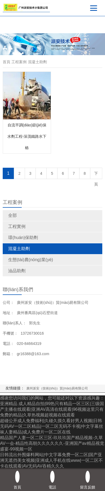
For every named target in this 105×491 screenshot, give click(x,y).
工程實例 (17, 226)
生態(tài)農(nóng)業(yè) (30, 259)
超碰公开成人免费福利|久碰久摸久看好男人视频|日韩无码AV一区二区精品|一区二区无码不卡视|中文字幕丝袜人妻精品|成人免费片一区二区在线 (51, 426)
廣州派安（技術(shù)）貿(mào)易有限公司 (57, 388)
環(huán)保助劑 (23, 237)
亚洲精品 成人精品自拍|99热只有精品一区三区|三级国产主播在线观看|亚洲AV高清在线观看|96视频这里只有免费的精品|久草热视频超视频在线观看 (52, 409)
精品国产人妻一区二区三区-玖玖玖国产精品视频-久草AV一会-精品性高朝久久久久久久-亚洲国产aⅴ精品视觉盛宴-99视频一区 (52, 443)
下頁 (96, 175)
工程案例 (19, 62)
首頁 (6, 62)
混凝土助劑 (19, 248)
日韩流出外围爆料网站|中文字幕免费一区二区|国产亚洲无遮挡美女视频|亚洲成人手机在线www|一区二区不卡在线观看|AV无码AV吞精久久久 (51, 460)
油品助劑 (17, 270)
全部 (12, 215)
